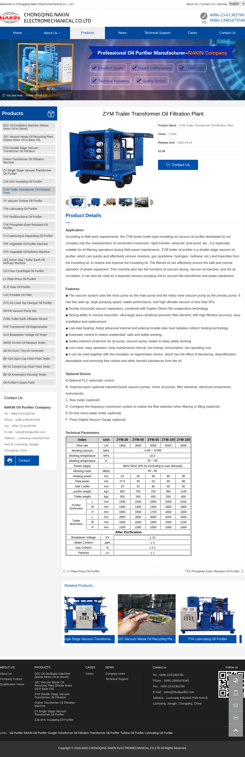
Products (41, 95)
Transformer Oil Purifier (104, 733)
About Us (192, 4)
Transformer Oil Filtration (73, 733)
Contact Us (207, 4)
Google (52, 733)
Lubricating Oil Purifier (159, 733)
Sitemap (222, 4)
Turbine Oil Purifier (132, 733)
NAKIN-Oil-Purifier (35, 733)
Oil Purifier (16, 733)
